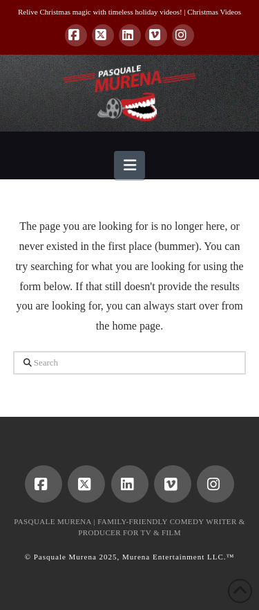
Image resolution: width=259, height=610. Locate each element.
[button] (129, 165)
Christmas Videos (214, 12)
